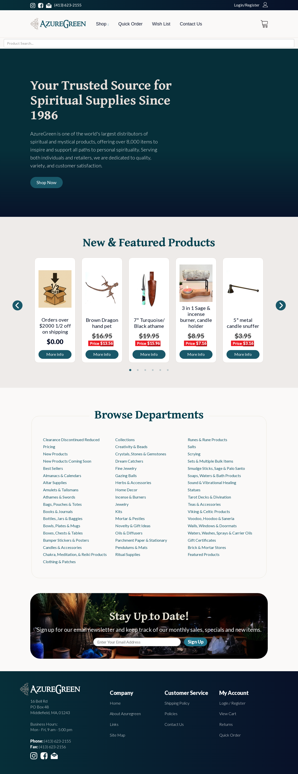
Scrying (194, 453)
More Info (55, 354)
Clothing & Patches (59, 561)
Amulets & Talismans (60, 489)
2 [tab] (137, 370)
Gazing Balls (126, 475)
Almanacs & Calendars (62, 475)
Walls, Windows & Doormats (212, 525)
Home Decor (126, 489)
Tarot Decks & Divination (209, 497)
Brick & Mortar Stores (207, 547)
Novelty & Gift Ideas (132, 525)
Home (115, 703)
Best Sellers (53, 468)
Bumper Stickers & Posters (66, 540)
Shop (102, 23)
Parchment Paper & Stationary (141, 540)
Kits (118, 511)
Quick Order (130, 23)
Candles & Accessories (62, 547)
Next (270, 311)
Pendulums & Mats (131, 547)
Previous (27, 311)
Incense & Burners (130, 497)
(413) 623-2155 (68, 4)
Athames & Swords (59, 497)
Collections (125, 439)
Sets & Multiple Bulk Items (210, 461)
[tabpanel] (55, 310)
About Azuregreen (125, 713)
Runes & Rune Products (207, 439)
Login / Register (232, 703)
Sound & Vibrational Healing (212, 482)
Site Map (117, 735)
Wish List (161, 23)
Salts (192, 446)
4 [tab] (152, 370)
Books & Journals (58, 511)
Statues (194, 489)
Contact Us (191, 23)
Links (114, 724)
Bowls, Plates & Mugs (61, 525)
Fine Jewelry (125, 468)
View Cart (227, 713)
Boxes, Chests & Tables (63, 532)
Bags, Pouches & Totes (62, 504)
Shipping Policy (177, 703)
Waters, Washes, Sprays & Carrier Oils (220, 532)
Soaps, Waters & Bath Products (214, 475)
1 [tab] (130, 370)
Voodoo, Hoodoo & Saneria (211, 518)
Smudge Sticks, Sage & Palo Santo (216, 468)
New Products (55, 453)
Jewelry (121, 504)
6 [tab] (167, 370)
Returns (226, 724)
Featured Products (204, 554)
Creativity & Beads (131, 446)
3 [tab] (145, 370)
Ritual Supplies (127, 554)
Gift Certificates (202, 540)
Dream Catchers (129, 461)
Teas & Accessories (204, 504)
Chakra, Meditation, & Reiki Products (75, 554)
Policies (171, 713)
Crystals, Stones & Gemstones (140, 453)
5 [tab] (160, 370)
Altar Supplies (55, 482)
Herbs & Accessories (133, 482)
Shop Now (46, 182)
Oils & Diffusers (128, 532)
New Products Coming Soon (67, 461)
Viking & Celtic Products (209, 511)
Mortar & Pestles (130, 518)
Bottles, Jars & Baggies (62, 518)
